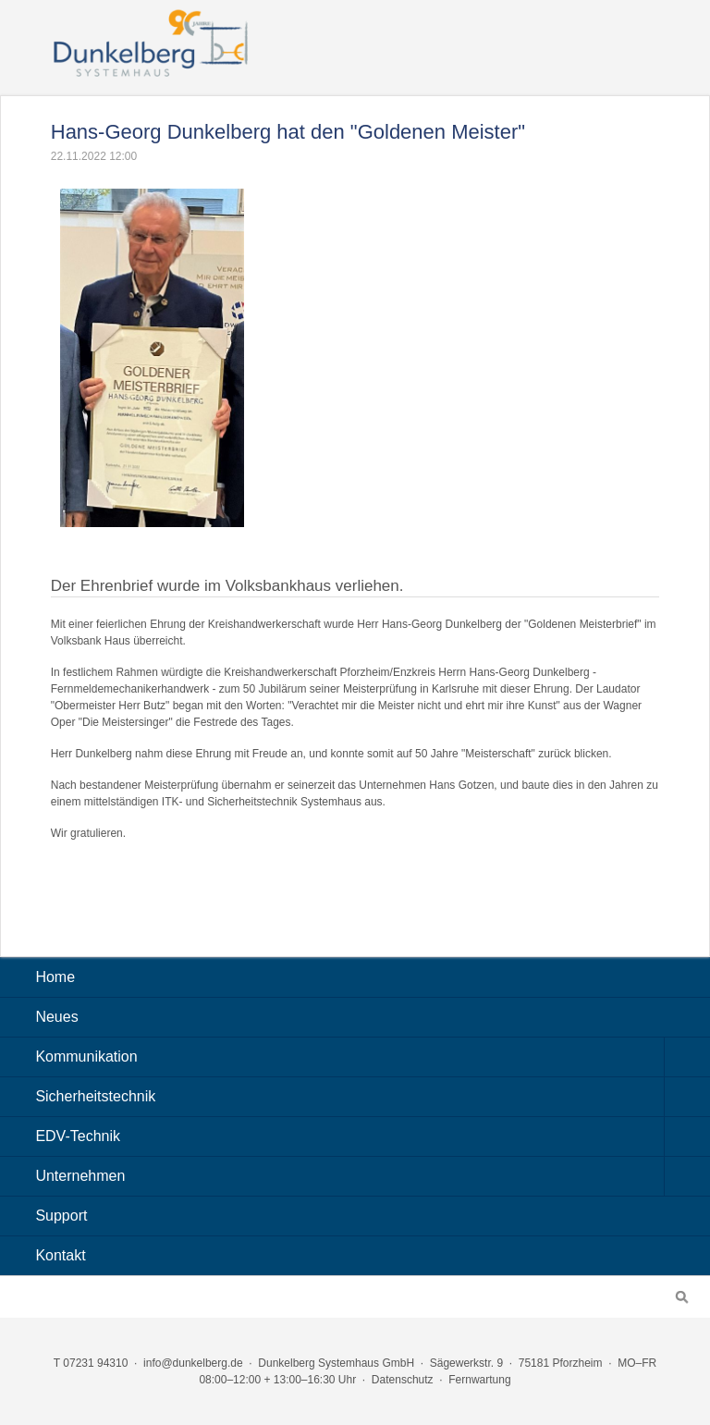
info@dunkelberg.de (193, 1363)
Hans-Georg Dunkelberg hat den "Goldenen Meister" (288, 131)
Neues (56, 1017)
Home (55, 977)
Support (61, 1215)
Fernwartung (479, 1379)
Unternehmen (372, 1176)
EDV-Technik (372, 1136)
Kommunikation (372, 1057)
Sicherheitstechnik (372, 1096)
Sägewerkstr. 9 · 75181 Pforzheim (516, 1363)
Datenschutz (403, 1379)
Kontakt (60, 1255)
